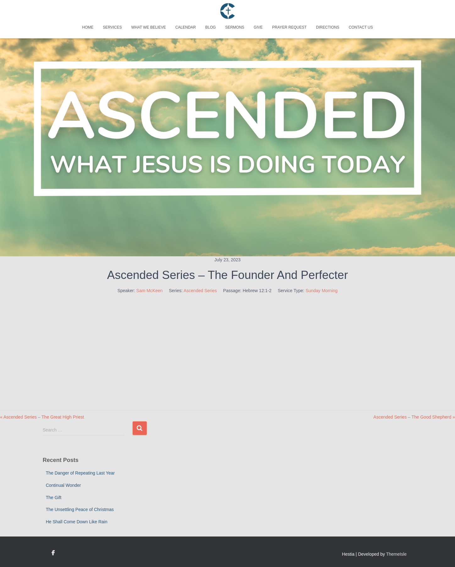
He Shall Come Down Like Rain (76, 521)
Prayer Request (289, 27)
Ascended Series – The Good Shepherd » (414, 417)
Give (258, 27)
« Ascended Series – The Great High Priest (42, 417)
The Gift (54, 497)
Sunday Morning (321, 290)
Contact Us (361, 27)
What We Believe (148, 27)
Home (87, 27)
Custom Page (53, 553)
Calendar (185, 27)
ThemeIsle (396, 554)
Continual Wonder (63, 485)
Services (112, 27)
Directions (327, 27)
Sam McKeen (149, 290)
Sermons (234, 27)
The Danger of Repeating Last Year (80, 472)
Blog (210, 27)
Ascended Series (200, 290)
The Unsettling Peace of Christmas (80, 509)
